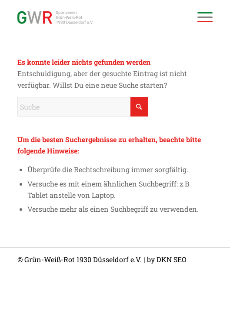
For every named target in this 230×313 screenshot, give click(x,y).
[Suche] (82, 107)
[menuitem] (201, 17)
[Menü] (201, 17)
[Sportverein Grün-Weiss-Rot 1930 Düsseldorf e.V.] (95, 17)
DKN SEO (172, 259)
